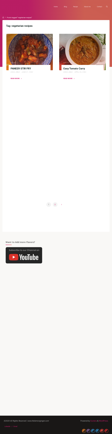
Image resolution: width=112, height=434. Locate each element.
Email (15, 426)
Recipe (13, 62)
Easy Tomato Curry (74, 68)
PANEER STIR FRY (21, 68)
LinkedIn (7, 426)
